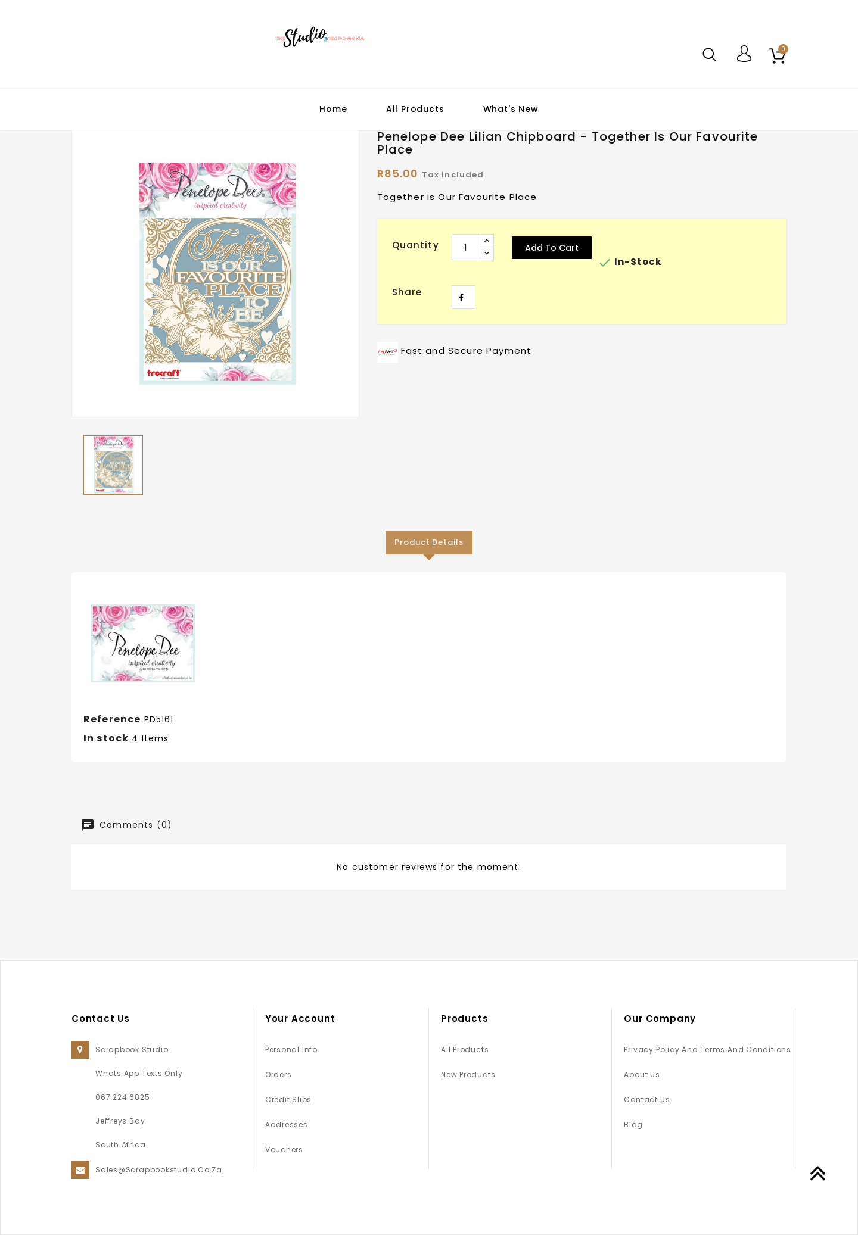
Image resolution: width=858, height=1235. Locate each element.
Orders (278, 1074)
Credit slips (288, 1099)
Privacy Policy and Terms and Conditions (707, 1049)
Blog (633, 1124)
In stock (106, 738)
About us (642, 1074)
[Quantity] (466, 247)
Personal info (291, 1049)
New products (468, 1074)
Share (463, 297)
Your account (300, 1018)
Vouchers (284, 1149)
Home (333, 109)
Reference (112, 719)
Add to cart (552, 248)
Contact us (647, 1099)
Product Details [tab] (429, 542)
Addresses (286, 1124)
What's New (511, 109)
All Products (415, 109)
